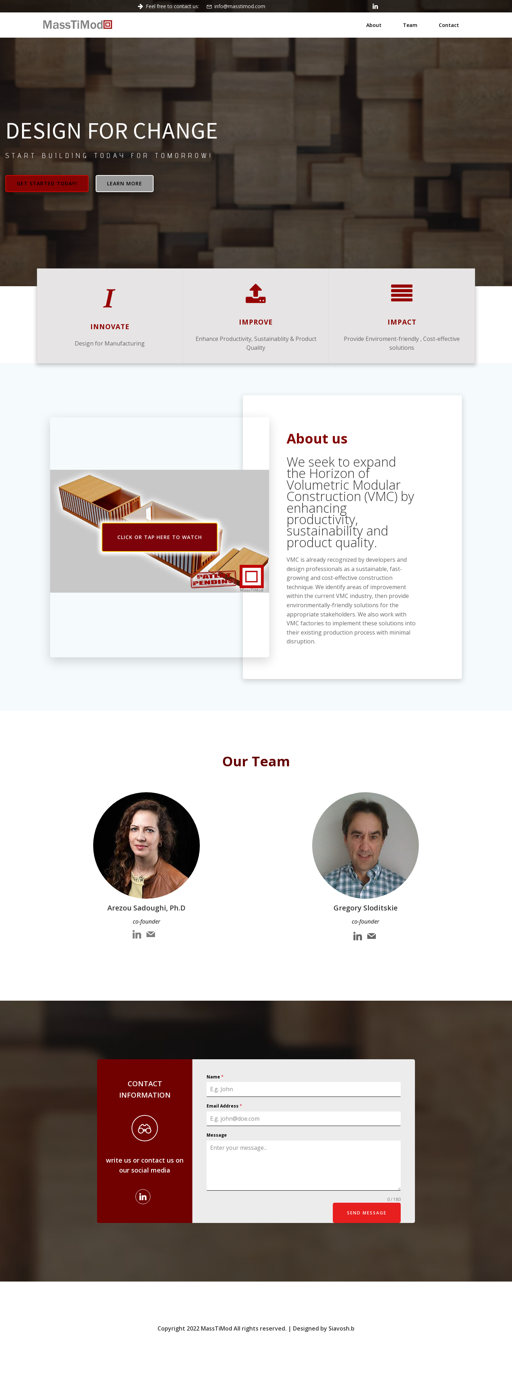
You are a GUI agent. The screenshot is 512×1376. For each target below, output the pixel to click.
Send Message (366, 1213)
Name (215, 1077)
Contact (449, 25)
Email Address (224, 1106)
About (374, 25)
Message (217, 1135)
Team (410, 25)
